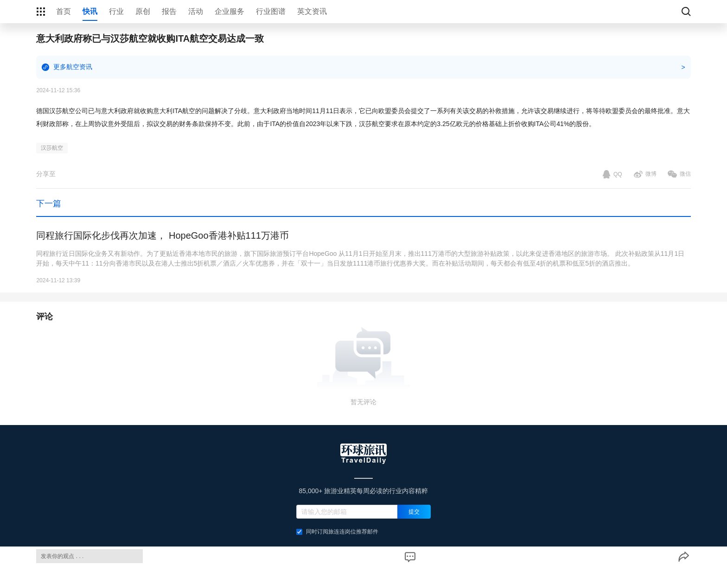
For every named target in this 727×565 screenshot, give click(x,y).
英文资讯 (312, 11)
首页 (63, 11)
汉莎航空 (52, 148)
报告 (169, 11)
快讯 (90, 11)
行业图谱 (271, 11)
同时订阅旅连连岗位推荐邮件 (337, 531)
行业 (116, 11)
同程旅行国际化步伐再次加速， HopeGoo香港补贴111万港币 (162, 235)
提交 (414, 511)
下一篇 (48, 203)
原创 (142, 11)
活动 (195, 11)
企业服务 (229, 11)
